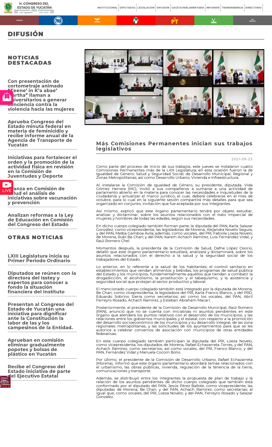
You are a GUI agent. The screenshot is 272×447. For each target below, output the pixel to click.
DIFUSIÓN (163, 7)
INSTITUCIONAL (107, 7)
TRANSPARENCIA (232, 7)
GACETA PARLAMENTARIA (187, 7)
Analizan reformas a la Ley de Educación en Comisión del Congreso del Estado (40, 219)
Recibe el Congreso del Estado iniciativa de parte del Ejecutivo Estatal (39, 371)
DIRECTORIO (253, 7)
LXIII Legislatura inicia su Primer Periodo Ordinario (39, 258)
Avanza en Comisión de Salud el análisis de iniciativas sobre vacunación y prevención (42, 195)
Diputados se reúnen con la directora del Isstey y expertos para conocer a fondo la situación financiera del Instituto (42, 282)
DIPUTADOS (127, 7)
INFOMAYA (213, 7)
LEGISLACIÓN (146, 7)
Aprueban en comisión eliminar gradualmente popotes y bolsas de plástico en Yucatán (36, 347)
